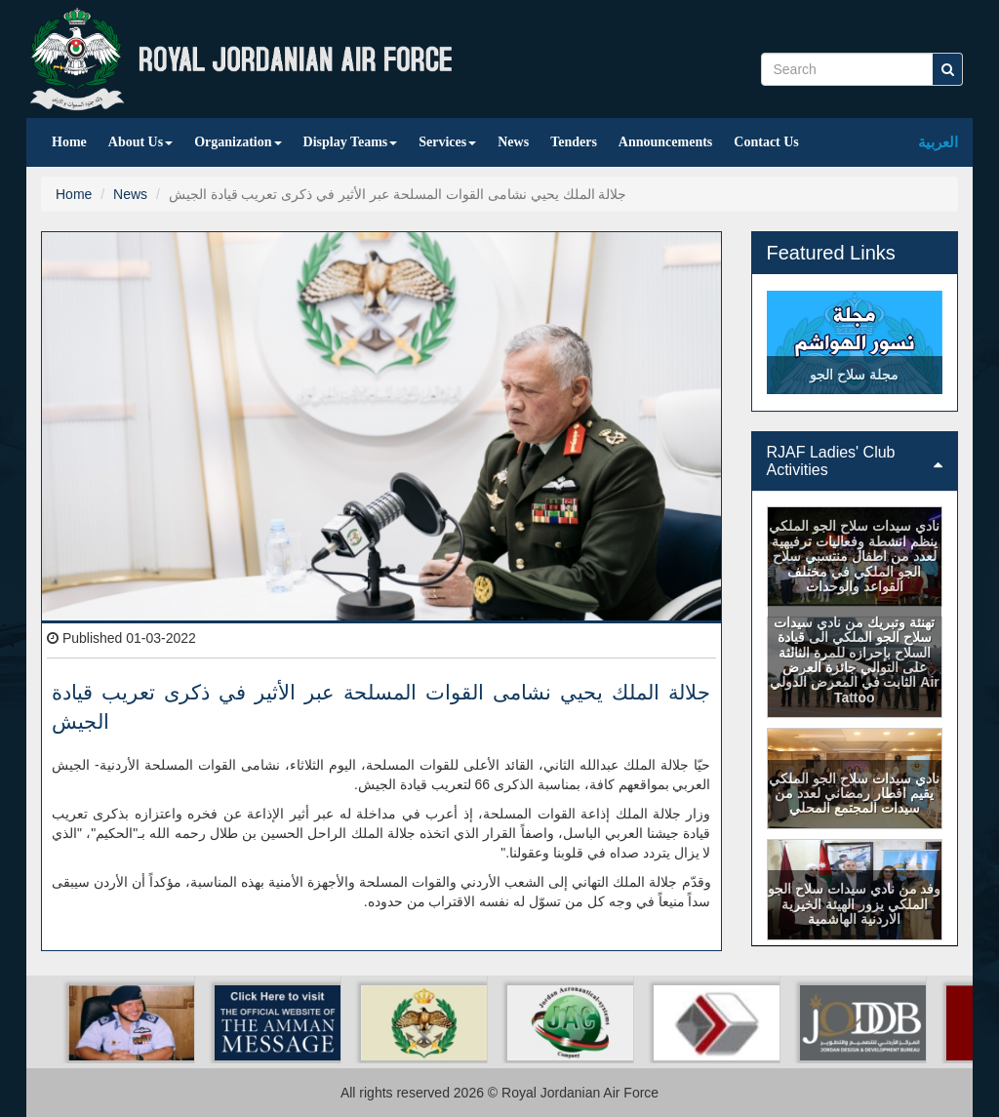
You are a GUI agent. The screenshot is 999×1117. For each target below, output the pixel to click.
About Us (140, 142)
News (513, 142)
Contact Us (766, 142)
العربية (938, 142)
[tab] (855, 461)
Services (447, 142)
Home (69, 142)
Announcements (665, 142)
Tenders (573, 142)
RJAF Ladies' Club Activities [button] (855, 461)
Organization (237, 142)
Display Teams (350, 142)
